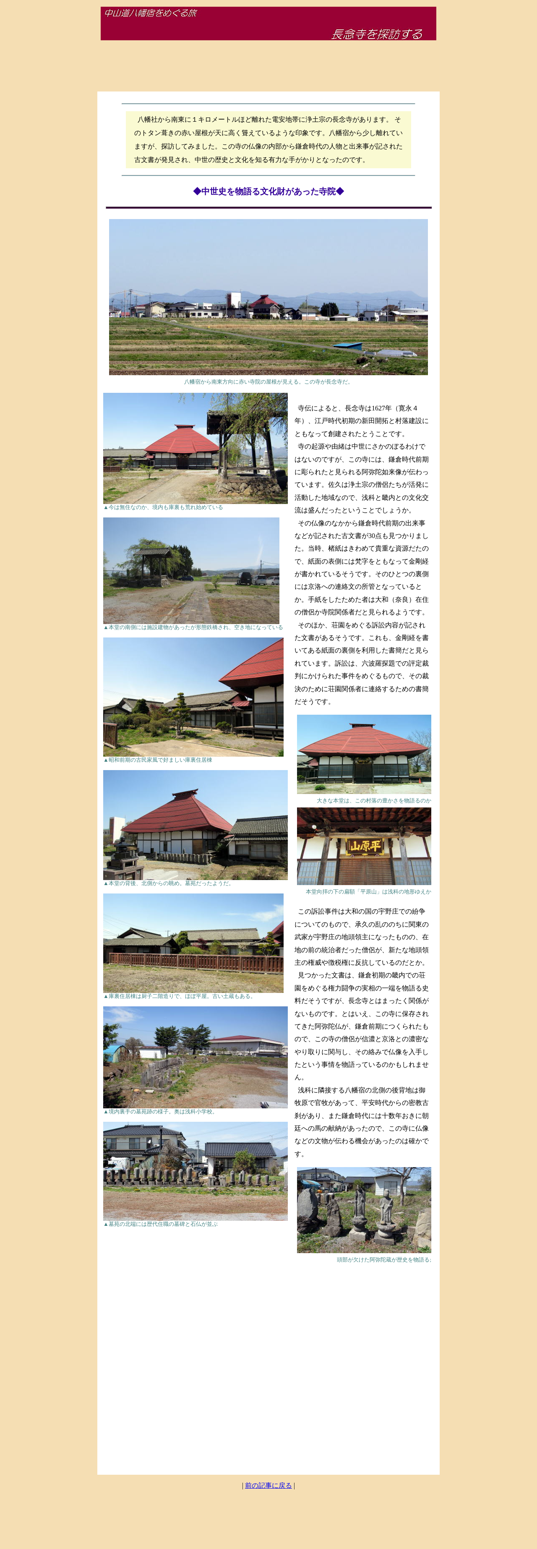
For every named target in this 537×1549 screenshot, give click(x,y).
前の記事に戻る (268, 1485)
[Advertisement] (268, 66)
